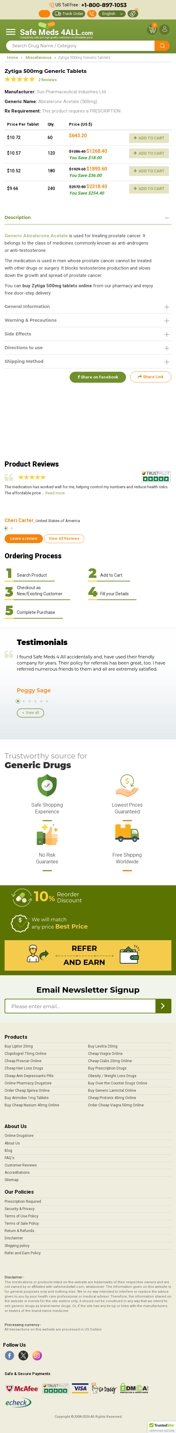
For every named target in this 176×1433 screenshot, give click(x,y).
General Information (27, 306)
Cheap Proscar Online (23, 1061)
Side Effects (18, 334)
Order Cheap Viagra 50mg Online (116, 1105)
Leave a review (23, 538)
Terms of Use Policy (21, 1216)
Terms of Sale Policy (22, 1223)
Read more (55, 493)
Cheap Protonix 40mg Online (112, 1098)
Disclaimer (14, 1238)
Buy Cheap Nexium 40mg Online (32, 1105)
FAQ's (9, 1158)
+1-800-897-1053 (104, 5)
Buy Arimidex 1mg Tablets (27, 1098)
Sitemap (11, 1180)
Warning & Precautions (31, 320)
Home (12, 57)
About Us (12, 1143)
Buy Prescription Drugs (107, 1068)
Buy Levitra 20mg (102, 1046)
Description (18, 217)
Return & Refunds (19, 1231)
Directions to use (24, 347)
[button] (162, 1427)
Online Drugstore (19, 1136)
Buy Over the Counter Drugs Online (117, 1083)
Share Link (150, 376)
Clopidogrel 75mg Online (25, 1053)
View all (32, 713)
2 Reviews (47, 79)
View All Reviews (64, 538)
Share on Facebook (97, 376)
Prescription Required (23, 1201)
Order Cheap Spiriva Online (27, 1090)
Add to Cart (149, 138)
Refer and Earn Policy (23, 1253)
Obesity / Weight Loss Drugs (112, 1076)
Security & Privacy (20, 1209)
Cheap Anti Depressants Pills (29, 1076)
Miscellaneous (39, 57)
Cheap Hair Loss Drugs (24, 1068)
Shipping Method (24, 361)
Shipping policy (17, 1246)
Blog (8, 1150)
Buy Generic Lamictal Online (112, 1090)
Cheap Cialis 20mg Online (110, 1061)
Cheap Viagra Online (105, 1053)
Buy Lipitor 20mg (19, 1046)
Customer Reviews (21, 1165)
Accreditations (17, 1172)
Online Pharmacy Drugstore (28, 1083)
